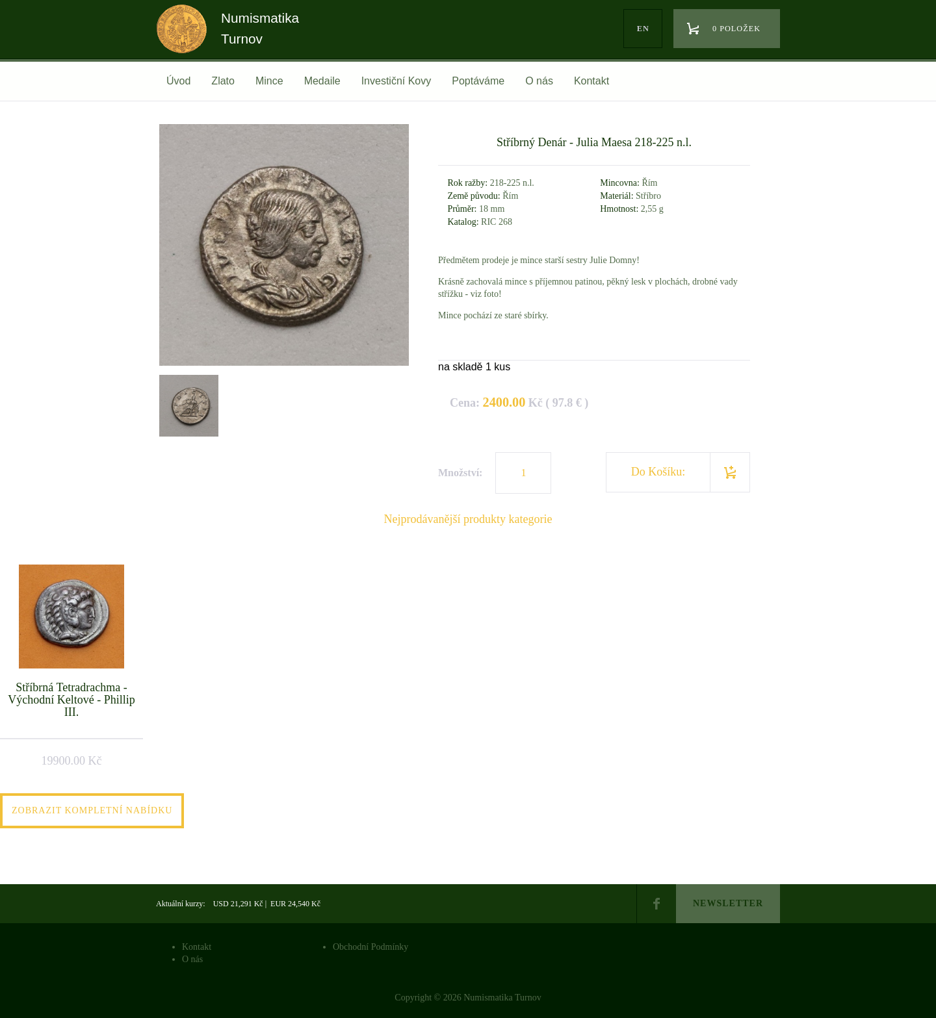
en (643, 28)
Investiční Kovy (396, 80)
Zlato (223, 80)
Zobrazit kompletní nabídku (92, 810)
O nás (539, 80)
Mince (269, 80)
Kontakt (591, 80)
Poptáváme (478, 80)
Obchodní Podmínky (370, 947)
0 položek (736, 28)
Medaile (322, 80)
